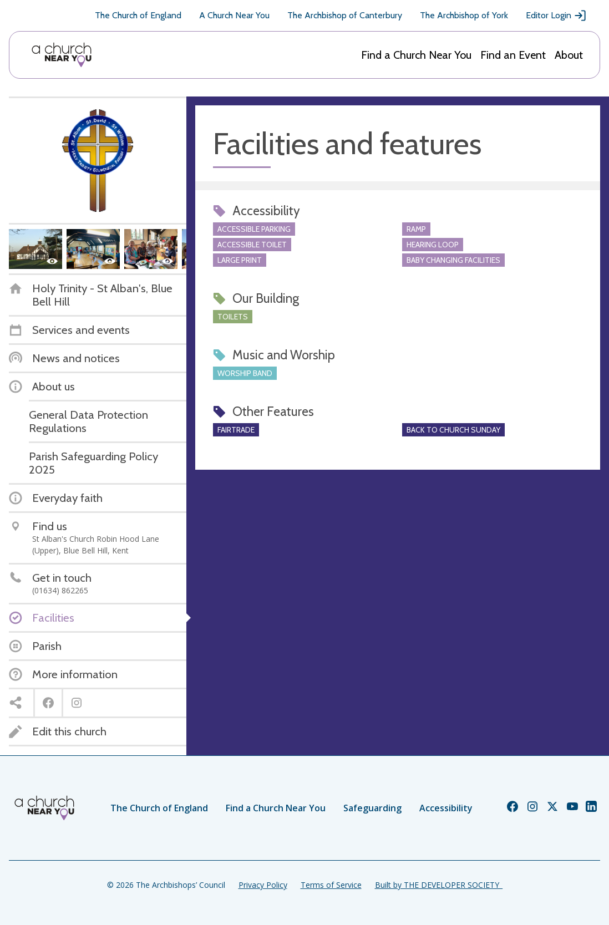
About (569, 55)
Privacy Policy (262, 885)
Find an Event (513, 55)
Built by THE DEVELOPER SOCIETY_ (439, 885)
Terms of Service (331, 885)
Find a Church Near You (416, 55)
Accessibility (446, 808)
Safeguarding (372, 808)
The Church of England (138, 15)
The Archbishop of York (464, 15)
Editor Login (556, 15)
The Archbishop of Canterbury (344, 15)
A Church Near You (234, 15)
